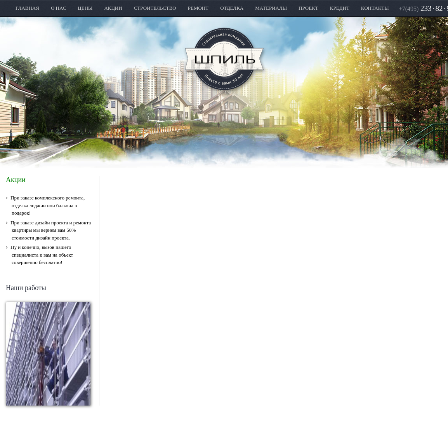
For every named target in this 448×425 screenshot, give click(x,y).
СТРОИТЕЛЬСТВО (155, 8)
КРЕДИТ (339, 8)
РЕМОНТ (198, 8)
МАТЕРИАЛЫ (271, 8)
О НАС (58, 8)
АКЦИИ (113, 8)
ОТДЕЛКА (231, 8)
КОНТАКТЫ (375, 8)
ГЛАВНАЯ (27, 8)
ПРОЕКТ (308, 8)
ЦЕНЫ (85, 8)
